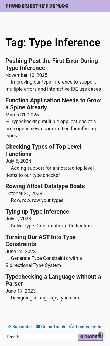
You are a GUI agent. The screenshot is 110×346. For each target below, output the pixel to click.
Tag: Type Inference (52, 42)
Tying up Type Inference (37, 211)
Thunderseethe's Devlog (36, 6)
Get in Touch (50, 326)
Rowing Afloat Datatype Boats (45, 186)
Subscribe (20, 326)
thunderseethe (85, 326)
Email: (13, 337)
